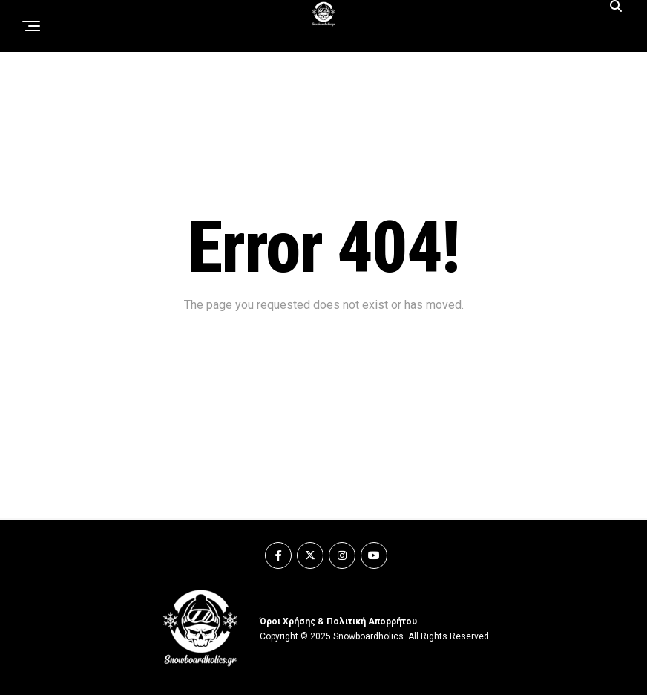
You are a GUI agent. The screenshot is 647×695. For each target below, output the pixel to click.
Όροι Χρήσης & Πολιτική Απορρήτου (338, 621)
